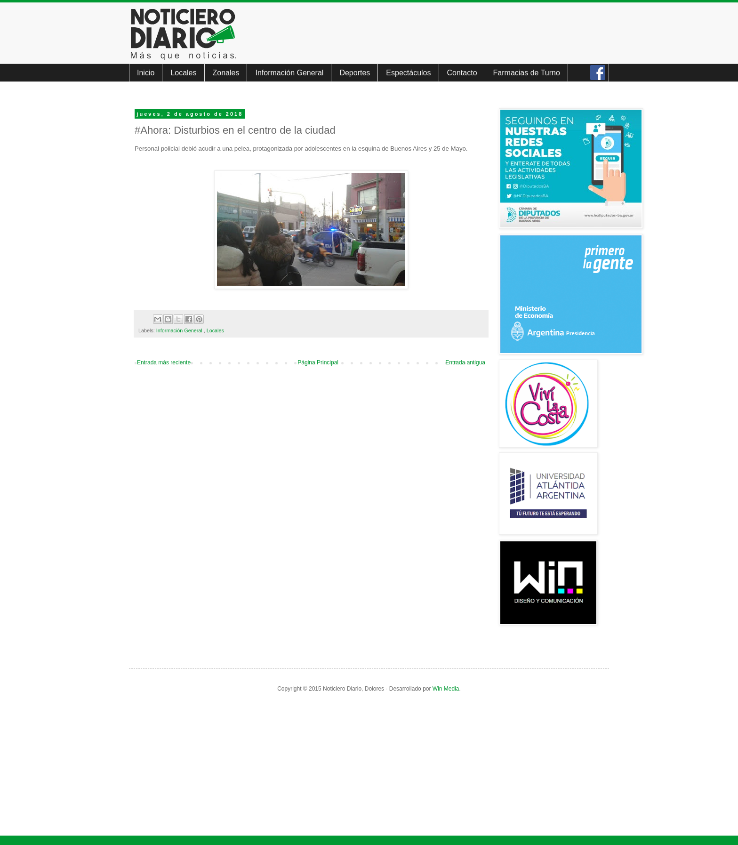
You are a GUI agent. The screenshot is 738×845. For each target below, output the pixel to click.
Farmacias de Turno (526, 73)
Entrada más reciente (164, 362)
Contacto (462, 73)
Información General (289, 73)
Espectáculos (408, 73)
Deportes (354, 73)
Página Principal (317, 362)
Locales (183, 73)
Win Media (446, 688)
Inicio (145, 73)
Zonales (226, 73)
